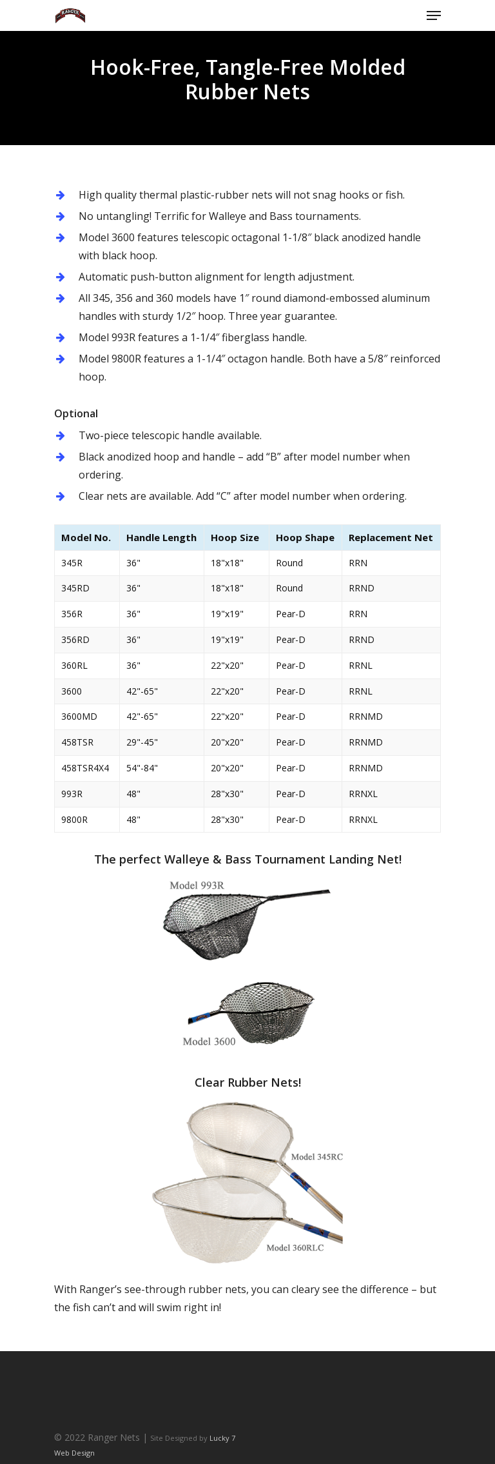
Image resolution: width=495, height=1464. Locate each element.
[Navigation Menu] (434, 15)
